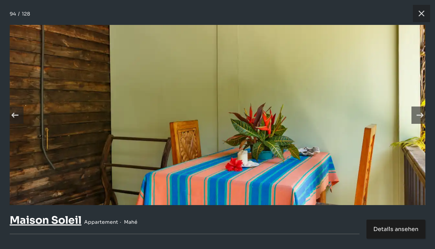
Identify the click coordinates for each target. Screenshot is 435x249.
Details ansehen (395, 229)
